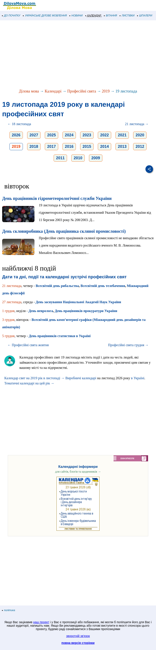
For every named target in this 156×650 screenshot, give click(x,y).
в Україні (137, 378)
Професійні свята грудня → (128, 345)
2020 (140, 135)
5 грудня (8, 336)
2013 (122, 146)
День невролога (40, 311)
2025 (51, 135)
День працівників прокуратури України (86, 311)
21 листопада (11, 286)
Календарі (53, 91)
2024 (69, 135)
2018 (34, 146)
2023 (87, 135)
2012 (140, 146)
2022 (104, 135)
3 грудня (8, 320)
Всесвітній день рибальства (57, 286)
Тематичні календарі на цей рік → (29, 383)
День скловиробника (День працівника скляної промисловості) (64, 231)
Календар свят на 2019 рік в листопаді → (34, 378)
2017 (51, 146)
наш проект (41, 622)
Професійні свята (81, 91)
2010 (78, 158)
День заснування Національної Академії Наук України (78, 302)
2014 (104, 146)
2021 (122, 135)
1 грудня (8, 311)
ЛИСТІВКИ (127, 15)
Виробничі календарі (81, 378)
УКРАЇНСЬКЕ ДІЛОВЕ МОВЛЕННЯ (44, 15)
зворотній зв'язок (78, 636)
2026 (16, 135)
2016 (69, 146)
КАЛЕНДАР (93, 15)
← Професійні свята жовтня (28, 345)
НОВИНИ (76, 15)
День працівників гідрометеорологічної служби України (57, 198)
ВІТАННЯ (110, 15)
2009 (95, 158)
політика (9, 610)
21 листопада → (136, 124)
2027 (34, 135)
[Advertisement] (78, 55)
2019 (106, 91)
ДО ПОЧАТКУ (11, 15)
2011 (60, 158)
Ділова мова (29, 91)
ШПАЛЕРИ (145, 15)
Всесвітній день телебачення (103, 286)
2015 (87, 146)
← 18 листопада (19, 124)
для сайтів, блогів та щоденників (78, 471)
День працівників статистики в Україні (59, 336)
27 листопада (11, 302)
